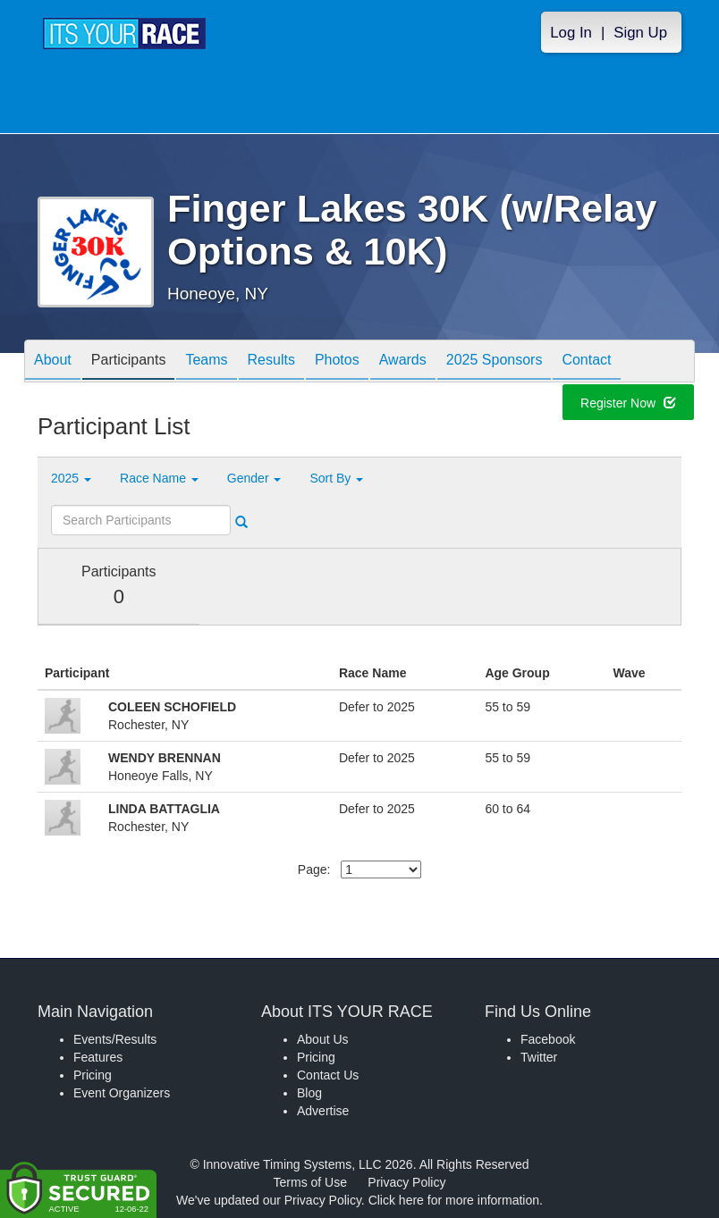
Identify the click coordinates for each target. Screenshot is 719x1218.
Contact (586, 362)
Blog (309, 1093)
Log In (571, 32)
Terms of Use (310, 1182)
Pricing (92, 1075)
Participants (128, 362)
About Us (323, 1039)
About (53, 362)
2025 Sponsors (494, 362)
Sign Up (640, 32)
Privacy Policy (406, 1182)
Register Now (628, 405)
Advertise (323, 1111)
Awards (403, 362)
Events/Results (114, 1039)
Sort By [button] (336, 478)
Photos (337, 362)
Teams (206, 362)
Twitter (538, 1057)
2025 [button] (71, 478)
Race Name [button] (159, 478)
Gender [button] (254, 478)
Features (98, 1057)
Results (271, 362)
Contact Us (328, 1075)
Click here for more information (453, 1200)
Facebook (547, 1039)
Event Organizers (121, 1093)
